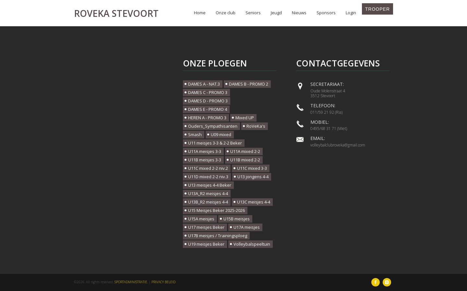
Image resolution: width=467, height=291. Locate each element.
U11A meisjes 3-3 (204, 151)
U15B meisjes (236, 219)
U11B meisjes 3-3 (204, 160)
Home (200, 13)
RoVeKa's (255, 126)
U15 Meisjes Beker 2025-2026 (216, 210)
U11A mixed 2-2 (245, 151)
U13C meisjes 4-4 (253, 202)
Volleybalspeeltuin (252, 244)
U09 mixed (221, 134)
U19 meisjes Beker (206, 244)
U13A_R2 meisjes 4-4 (208, 193)
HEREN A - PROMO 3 (207, 118)
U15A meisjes (201, 219)
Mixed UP (244, 118)
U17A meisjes (247, 227)
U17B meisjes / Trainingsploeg (217, 236)
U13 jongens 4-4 (253, 177)
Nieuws (299, 13)
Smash (195, 134)
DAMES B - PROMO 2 (248, 84)
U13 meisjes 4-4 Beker (209, 185)
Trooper (377, 9)
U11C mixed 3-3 (252, 168)
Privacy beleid (163, 282)
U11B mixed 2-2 (245, 160)
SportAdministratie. (131, 282)
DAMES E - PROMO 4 (207, 109)
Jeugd (276, 13)
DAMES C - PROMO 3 (207, 92)
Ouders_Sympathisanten (212, 126)
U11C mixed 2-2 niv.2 (208, 168)
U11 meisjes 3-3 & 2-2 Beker (215, 143)
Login (351, 13)
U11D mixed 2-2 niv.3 (208, 177)
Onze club (225, 13)
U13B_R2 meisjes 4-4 (208, 202)
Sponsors (326, 13)
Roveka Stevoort (116, 13)
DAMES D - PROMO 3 (208, 101)
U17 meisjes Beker (206, 227)
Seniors (253, 13)
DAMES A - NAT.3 (204, 84)
